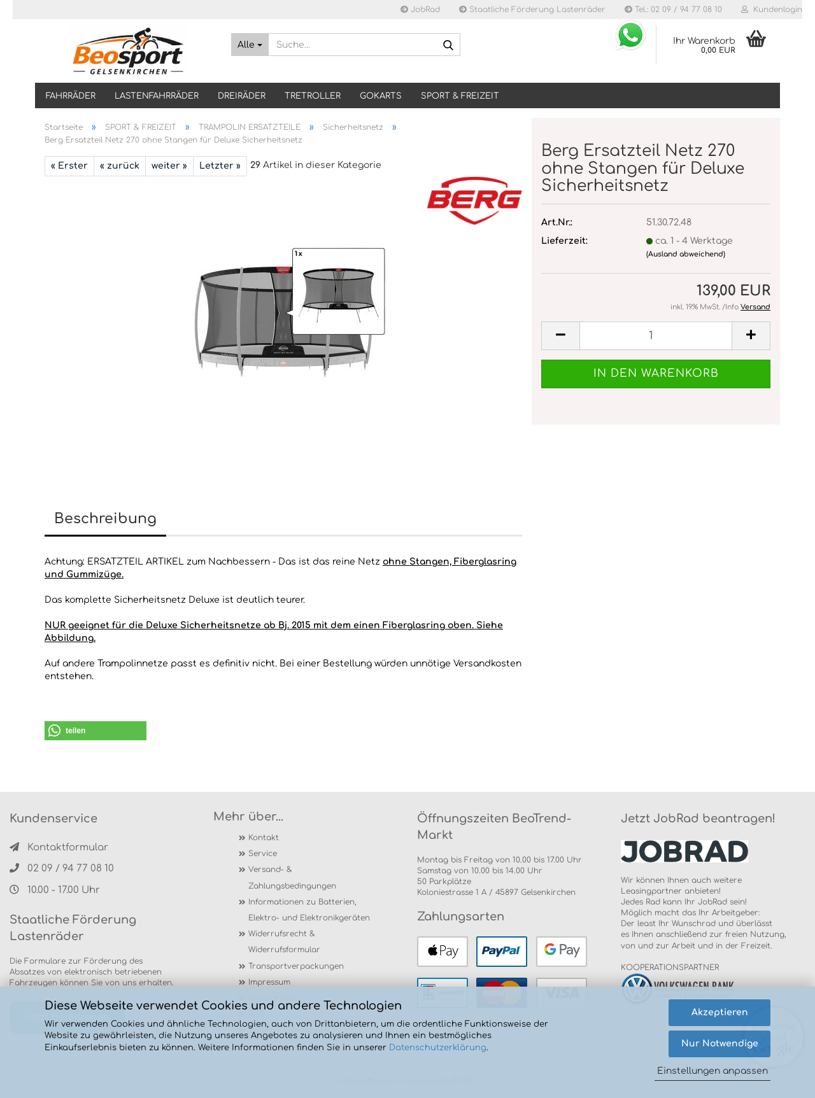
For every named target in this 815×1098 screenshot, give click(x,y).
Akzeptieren (719, 1012)
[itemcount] (655, 335)
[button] (95, 730)
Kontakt (263, 837)
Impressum (269, 982)
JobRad (420, 9)
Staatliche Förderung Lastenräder (532, 9)
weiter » (169, 166)
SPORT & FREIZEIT (460, 96)
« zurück (119, 166)
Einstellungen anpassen (712, 1071)
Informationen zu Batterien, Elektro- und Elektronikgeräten (309, 909)
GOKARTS (381, 96)
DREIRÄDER (242, 96)
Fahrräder (71, 96)
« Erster (69, 166)
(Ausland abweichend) (685, 254)
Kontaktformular (59, 847)
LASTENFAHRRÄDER (157, 96)
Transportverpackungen (296, 966)
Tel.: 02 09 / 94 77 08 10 (673, 9)
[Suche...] (250, 44)
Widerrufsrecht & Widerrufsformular (284, 941)
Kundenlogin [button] (771, 9)
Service (262, 853)
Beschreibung (105, 518)
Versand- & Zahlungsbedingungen (292, 877)
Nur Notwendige (719, 1043)
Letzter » (220, 166)
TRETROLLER (313, 96)
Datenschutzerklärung (437, 1047)
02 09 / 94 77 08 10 (62, 868)
